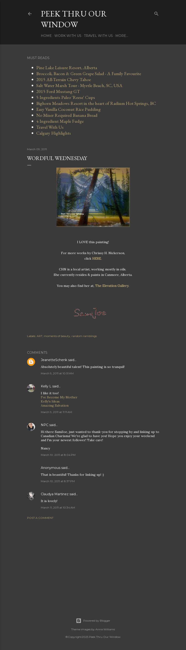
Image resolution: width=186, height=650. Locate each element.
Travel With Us (98, 36)
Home (46, 36)
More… (121, 36)
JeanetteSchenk (54, 360)
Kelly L (46, 386)
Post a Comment (40, 517)
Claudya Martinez (55, 494)
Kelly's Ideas (50, 401)
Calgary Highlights (53, 133)
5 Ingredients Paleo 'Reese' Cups (65, 97)
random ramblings (84, 336)
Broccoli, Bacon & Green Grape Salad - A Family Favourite (88, 73)
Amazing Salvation (55, 405)
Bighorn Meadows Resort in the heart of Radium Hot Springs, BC (96, 103)
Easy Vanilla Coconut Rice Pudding (68, 109)
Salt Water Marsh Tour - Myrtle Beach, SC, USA (79, 85)
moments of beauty (57, 336)
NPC (44, 425)
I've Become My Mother (59, 397)
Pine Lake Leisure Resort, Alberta (66, 68)
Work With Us (67, 36)
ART (39, 336)
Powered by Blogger (93, 620)
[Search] (156, 12)
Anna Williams (105, 629)
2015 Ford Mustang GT (58, 91)
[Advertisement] (93, 563)
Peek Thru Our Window (74, 19)
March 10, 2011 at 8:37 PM (58, 481)
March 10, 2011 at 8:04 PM (58, 455)
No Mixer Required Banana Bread (66, 115)
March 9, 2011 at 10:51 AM (57, 373)
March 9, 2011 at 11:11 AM (56, 412)
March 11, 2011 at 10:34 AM (58, 507)
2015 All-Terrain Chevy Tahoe (63, 79)
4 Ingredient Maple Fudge (60, 121)
